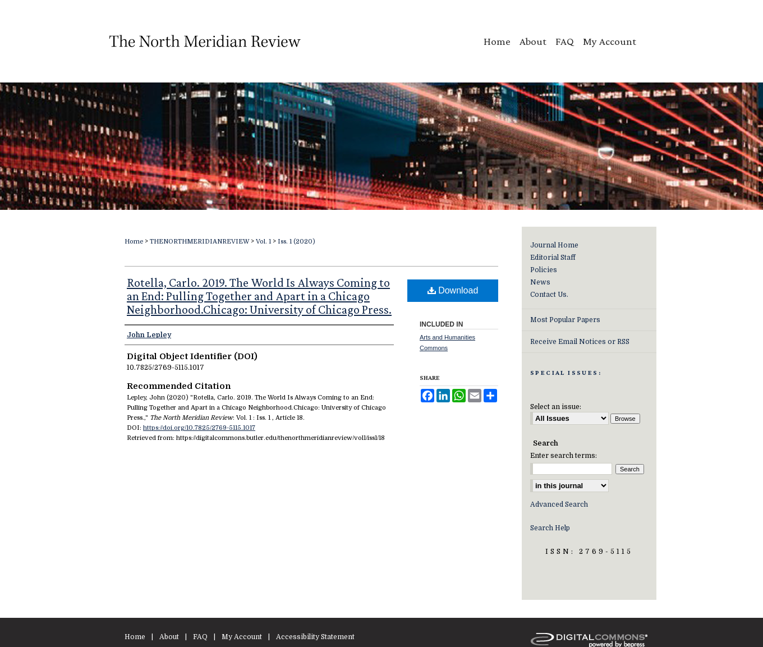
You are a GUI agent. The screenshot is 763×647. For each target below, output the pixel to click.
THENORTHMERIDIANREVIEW (199, 241)
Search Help (550, 528)
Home (134, 241)
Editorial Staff (553, 257)
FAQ (200, 637)
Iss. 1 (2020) (296, 241)
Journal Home (554, 245)
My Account (242, 637)
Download (453, 290)
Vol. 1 (263, 241)
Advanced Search (559, 504)
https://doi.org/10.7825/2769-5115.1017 (199, 428)
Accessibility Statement (315, 637)
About (169, 637)
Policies (543, 270)
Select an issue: (555, 407)
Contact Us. (549, 295)
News (540, 282)
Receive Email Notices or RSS (579, 342)
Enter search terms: (563, 456)
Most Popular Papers (565, 320)
